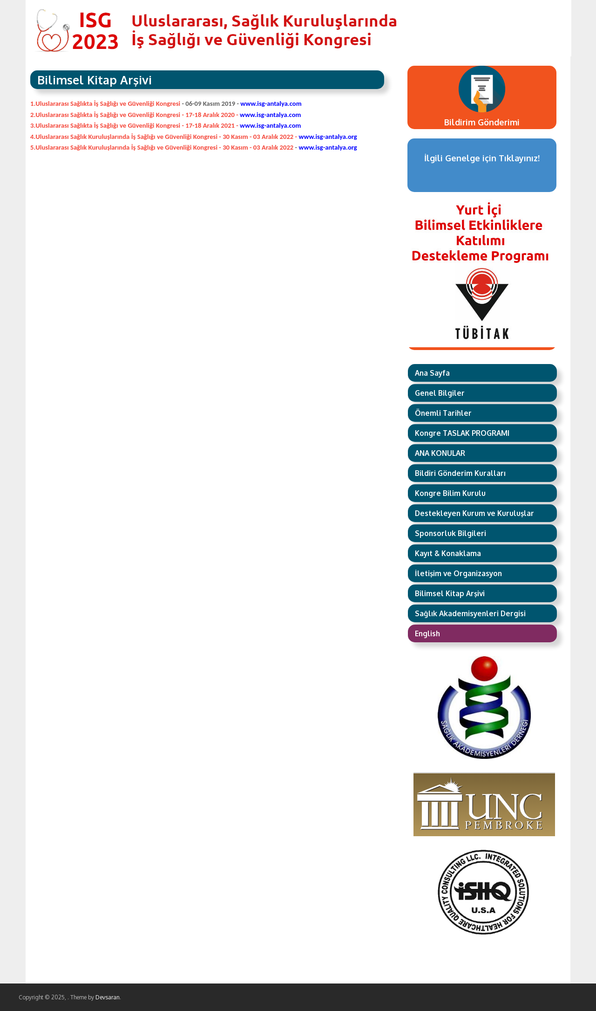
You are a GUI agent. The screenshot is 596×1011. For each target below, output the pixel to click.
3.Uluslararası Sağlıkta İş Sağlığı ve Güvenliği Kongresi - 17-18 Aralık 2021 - (165, 125)
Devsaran (107, 997)
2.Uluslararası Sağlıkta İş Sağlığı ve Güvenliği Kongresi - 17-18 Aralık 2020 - (166, 114)
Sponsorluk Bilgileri (450, 533)
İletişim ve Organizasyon (458, 573)
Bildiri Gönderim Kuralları (460, 473)
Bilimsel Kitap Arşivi (450, 593)
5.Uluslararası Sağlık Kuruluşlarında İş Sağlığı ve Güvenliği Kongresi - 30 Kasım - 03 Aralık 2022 (162, 147)
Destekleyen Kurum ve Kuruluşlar (474, 513)
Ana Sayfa (432, 373)
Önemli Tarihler (443, 413)
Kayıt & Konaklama (448, 553)
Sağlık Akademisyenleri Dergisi (470, 613)
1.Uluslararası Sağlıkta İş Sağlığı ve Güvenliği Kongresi (105, 103)
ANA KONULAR (440, 453)
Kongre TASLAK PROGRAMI (462, 433)
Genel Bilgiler (440, 393)
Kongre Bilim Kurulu (450, 493)
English (427, 633)
